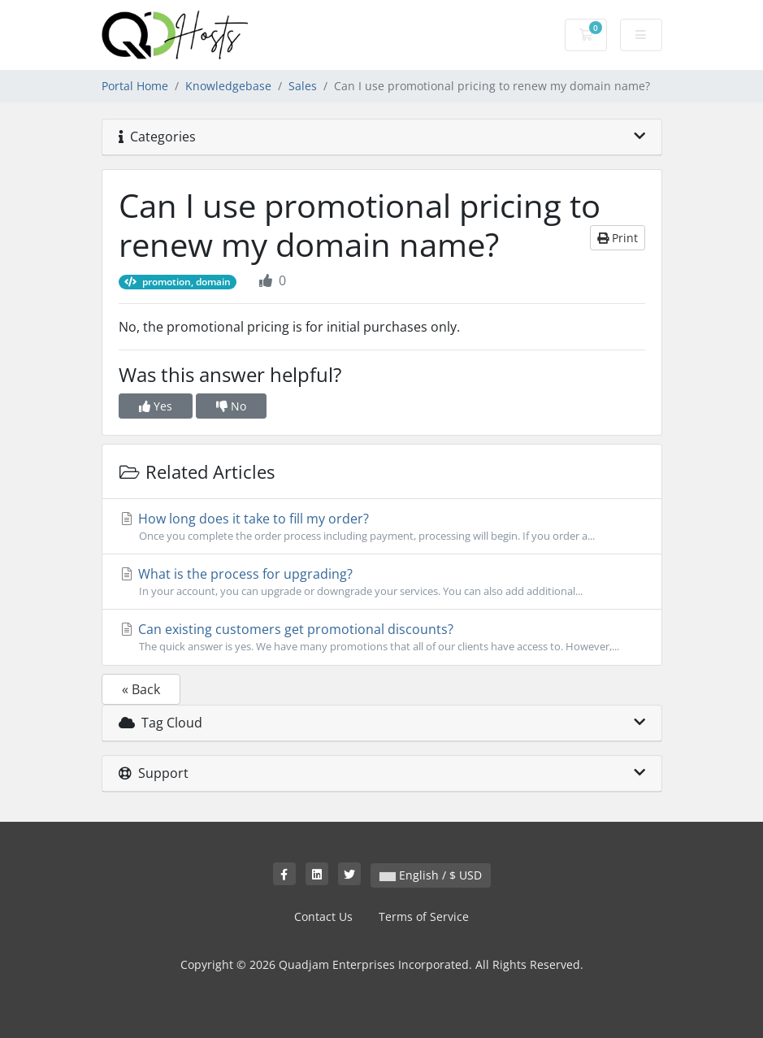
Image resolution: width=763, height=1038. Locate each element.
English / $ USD (430, 875)
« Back (141, 689)
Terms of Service (424, 916)
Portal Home (135, 85)
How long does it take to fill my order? (382, 527)
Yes (155, 406)
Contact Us (323, 916)
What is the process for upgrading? (382, 582)
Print (617, 237)
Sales (302, 85)
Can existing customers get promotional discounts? (382, 637)
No (231, 406)
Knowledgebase (228, 85)
